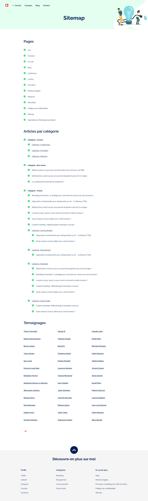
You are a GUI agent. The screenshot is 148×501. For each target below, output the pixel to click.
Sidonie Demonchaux (32, 339)
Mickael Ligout (63, 405)
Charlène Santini (64, 354)
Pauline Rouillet (64, 361)
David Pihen (96, 383)
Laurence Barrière (65, 368)
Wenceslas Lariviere (32, 390)
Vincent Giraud (98, 368)
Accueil (30, 62)
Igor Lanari (28, 361)
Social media (45, 301)
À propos (28, 5)
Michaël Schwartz (99, 346)
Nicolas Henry (29, 398)
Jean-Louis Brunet (99, 405)
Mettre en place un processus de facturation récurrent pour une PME (58, 170)
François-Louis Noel (31, 368)
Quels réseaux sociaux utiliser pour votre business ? (51, 219)
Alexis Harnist (97, 376)
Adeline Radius (98, 361)
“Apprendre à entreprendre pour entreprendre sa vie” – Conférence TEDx (59, 201)
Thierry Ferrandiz (30, 331)
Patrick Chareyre (98, 390)
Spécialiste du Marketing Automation (42, 120)
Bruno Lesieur (29, 346)
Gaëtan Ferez (29, 413)
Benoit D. (61, 346)
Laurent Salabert (98, 398)
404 (29, 50)
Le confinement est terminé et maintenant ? (48, 182)
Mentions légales (34, 91)
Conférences (45, 145)
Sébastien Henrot (31, 376)
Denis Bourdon (29, 405)
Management (45, 250)
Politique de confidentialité (38, 108)
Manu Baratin (97, 420)
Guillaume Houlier (65, 420)
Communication (46, 231)
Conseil (17, 5)
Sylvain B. (61, 331)
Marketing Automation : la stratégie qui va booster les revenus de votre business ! (62, 195)
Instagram (25, 484)
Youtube (24, 488)
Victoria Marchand (65, 376)
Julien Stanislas (64, 390)
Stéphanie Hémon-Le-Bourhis (35, 383)
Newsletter (32, 102)
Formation (31, 85)
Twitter (23, 476)
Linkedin (24, 480)
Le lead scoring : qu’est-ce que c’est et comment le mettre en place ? (58, 213)
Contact (46, 5)
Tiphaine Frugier (64, 339)
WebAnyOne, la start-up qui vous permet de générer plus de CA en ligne (59, 176)
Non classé (41, 165)
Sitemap (31, 114)
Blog (38, 5)
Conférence (32, 73)
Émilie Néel (96, 339)
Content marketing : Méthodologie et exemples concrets (53, 225)
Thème (39, 191)
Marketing (44, 264)
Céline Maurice (98, 354)
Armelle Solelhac (30, 420)
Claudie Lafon (97, 331)
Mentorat (31, 97)
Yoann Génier (29, 354)
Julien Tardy (62, 413)
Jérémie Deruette (65, 398)
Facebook (24, 493)
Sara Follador (63, 383)
